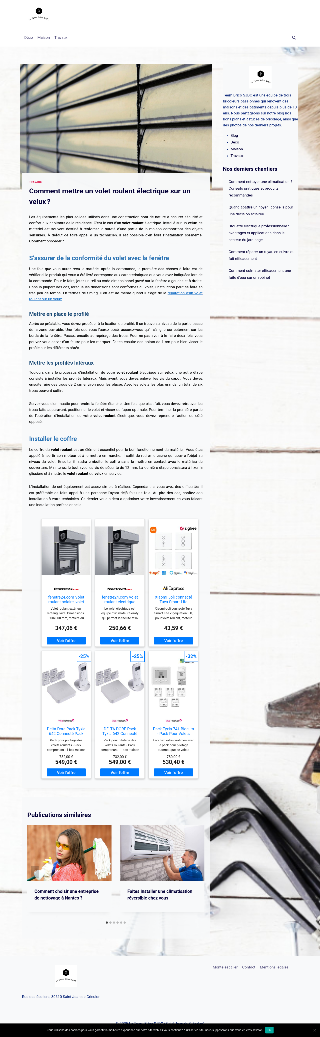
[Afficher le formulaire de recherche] (294, 38)
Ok (269, 1030)
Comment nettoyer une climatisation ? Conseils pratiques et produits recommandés (260, 188)
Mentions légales (274, 967)
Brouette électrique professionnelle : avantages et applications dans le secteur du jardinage (259, 233)
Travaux (61, 37)
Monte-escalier (225, 967)
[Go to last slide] (35, 872)
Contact (248, 967)
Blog (234, 135)
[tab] (107, 922)
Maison (43, 37)
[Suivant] (196, 872)
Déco (28, 37)
